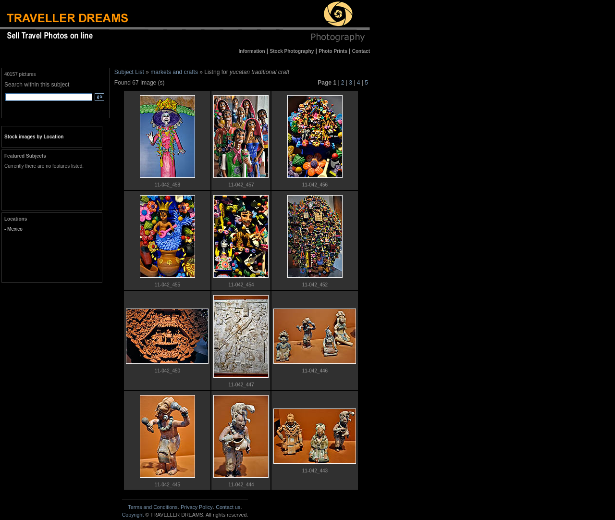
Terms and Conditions (152, 507)
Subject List (129, 72)
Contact (228, 507)
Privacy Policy (196, 507)
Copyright (133, 515)
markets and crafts (174, 72)
